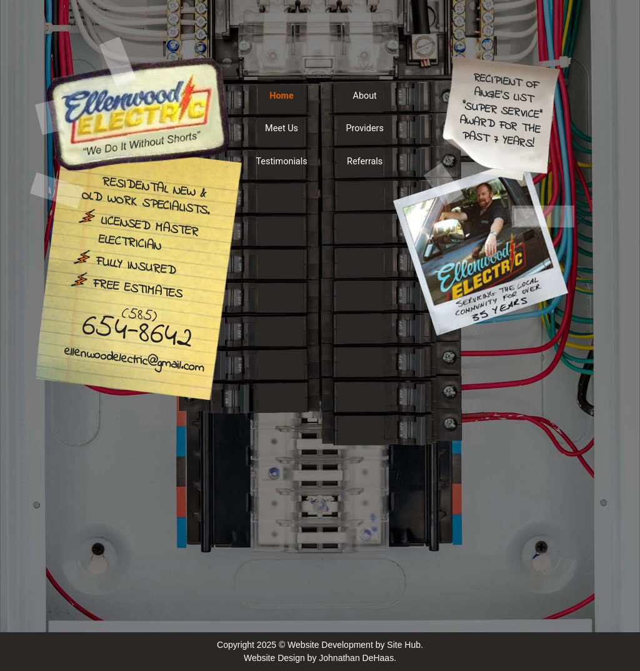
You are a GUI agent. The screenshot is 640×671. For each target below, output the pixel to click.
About (365, 96)
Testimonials (281, 161)
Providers (364, 128)
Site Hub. (405, 645)
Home (281, 96)
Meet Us (281, 128)
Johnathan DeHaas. (357, 658)
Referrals (364, 161)
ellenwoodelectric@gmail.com (134, 360)
